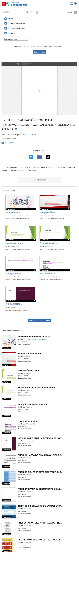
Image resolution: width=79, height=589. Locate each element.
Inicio (10, 18)
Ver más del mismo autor (39, 320)
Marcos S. (17, 307)
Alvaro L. (50, 216)
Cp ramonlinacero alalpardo (23, 216)
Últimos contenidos (16, 28)
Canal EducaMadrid (16, 23)
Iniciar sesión (39, 52)
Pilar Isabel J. (52, 277)
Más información (39, 180)
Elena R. (29, 542)
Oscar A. (33, 134)
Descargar (9, 143)
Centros (11, 33)
